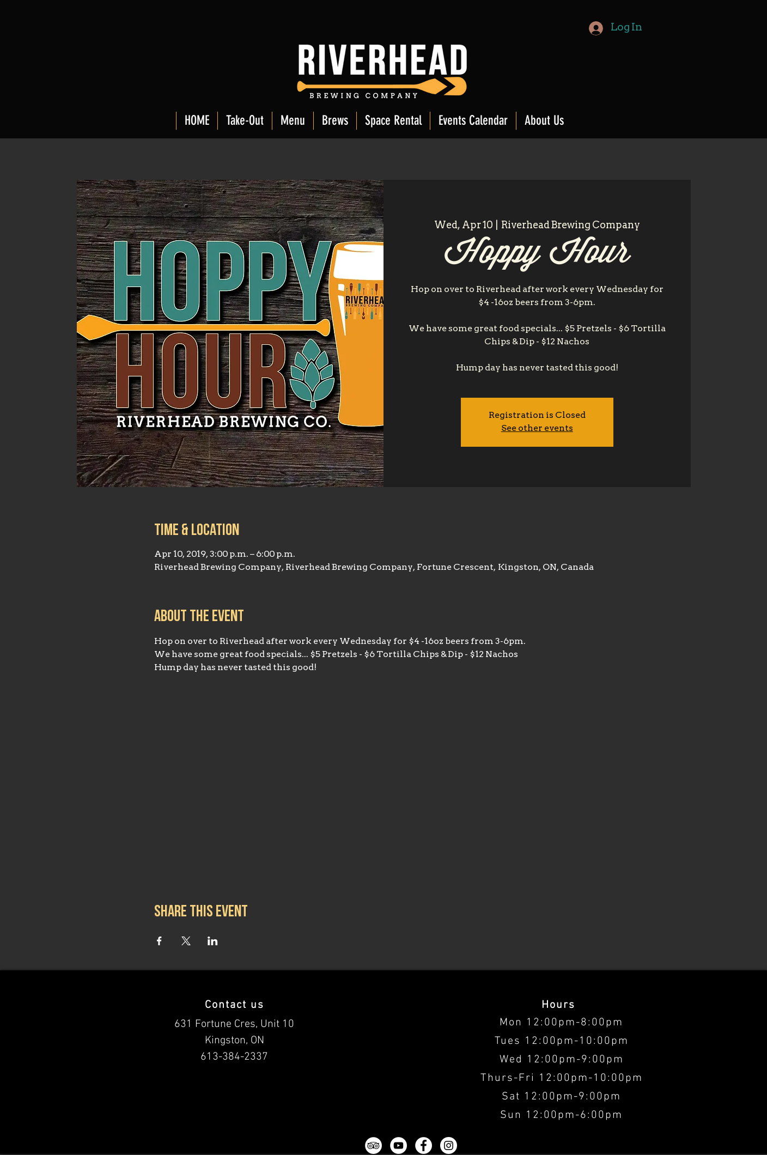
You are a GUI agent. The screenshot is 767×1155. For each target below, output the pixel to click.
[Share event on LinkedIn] (213, 941)
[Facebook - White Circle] (423, 1145)
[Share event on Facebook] (159, 941)
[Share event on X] (186, 941)
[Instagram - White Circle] (448, 1145)
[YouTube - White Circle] (398, 1145)
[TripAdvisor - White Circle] (373, 1145)
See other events (537, 428)
